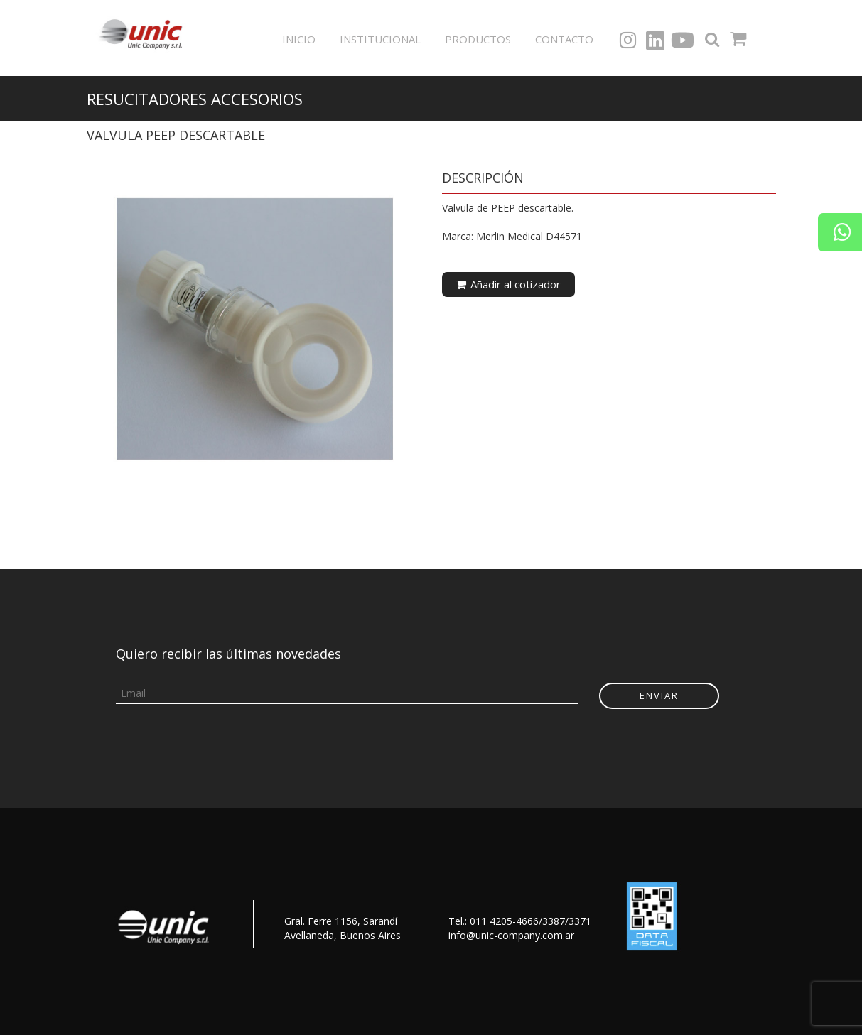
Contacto (564, 39)
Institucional (380, 39)
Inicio (299, 39)
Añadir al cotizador (508, 284)
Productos (478, 39)
